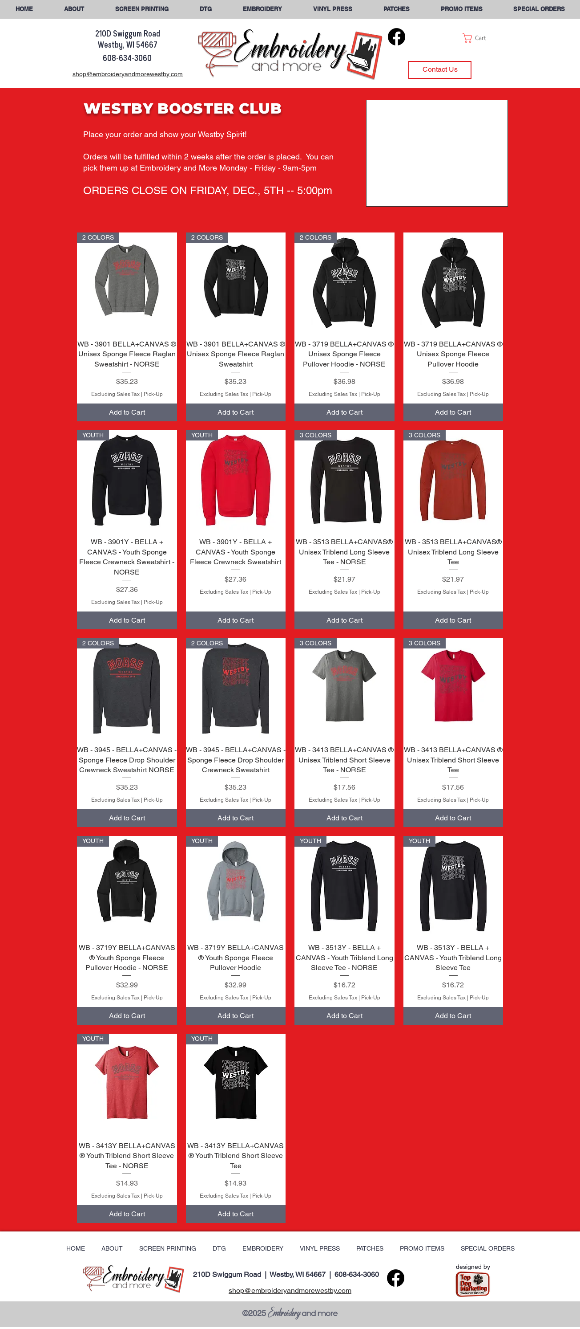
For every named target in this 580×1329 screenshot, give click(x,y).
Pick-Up (153, 394)
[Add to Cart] (127, 412)
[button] (539, 9)
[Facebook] (396, 36)
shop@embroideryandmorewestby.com (290, 1290)
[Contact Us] (439, 70)
